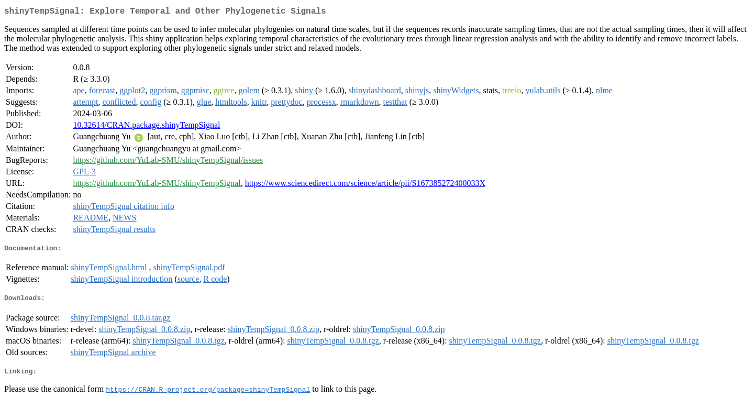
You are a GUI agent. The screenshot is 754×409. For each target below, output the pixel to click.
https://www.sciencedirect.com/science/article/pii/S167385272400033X (365, 185)
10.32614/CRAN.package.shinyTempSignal (146, 127)
